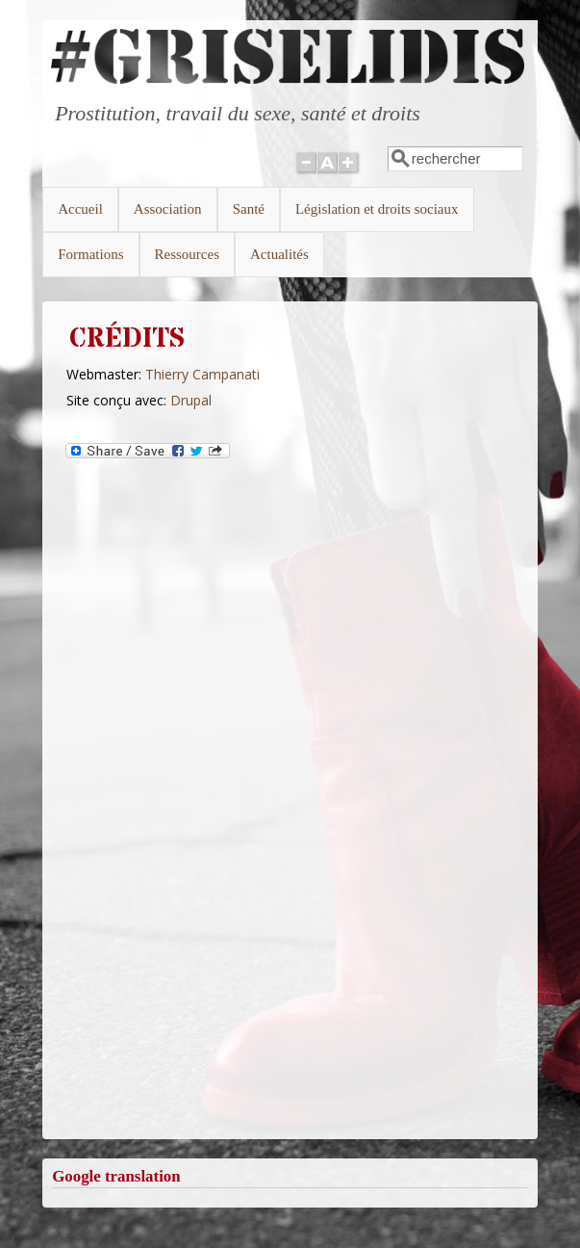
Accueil (80, 209)
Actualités (279, 254)
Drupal (191, 400)
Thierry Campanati (202, 374)
